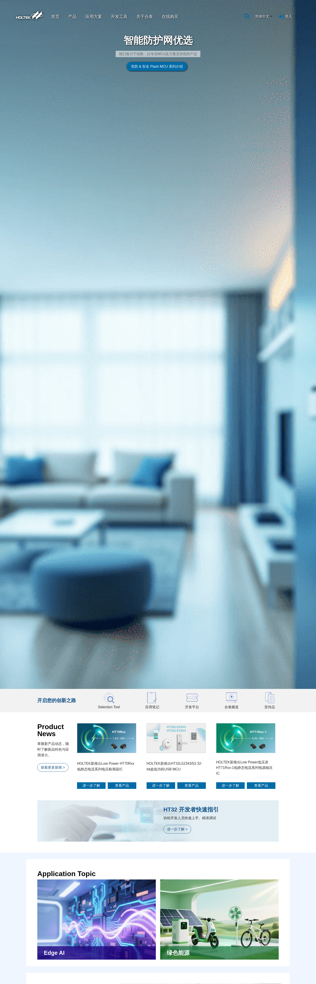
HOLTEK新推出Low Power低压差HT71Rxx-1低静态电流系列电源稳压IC (244, 240)
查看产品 (122, 258)
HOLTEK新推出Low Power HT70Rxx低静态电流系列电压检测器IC (105, 239)
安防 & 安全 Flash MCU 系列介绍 (114, 98)
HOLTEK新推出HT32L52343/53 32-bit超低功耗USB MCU (174, 239)
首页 (55, 16)
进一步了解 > (177, 302)
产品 (72, 16)
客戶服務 (250, 982)
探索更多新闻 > (53, 240)
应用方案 (93, 16)
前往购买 (160, 925)
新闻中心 (122, 982)
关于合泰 (144, 16)
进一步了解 (91, 258)
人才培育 (186, 982)
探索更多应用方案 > (56, 495)
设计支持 (57, 982)
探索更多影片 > (53, 829)
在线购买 (170, 16)
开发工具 (119, 16)
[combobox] (264, 16)
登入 (288, 16)
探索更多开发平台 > (56, 708)
